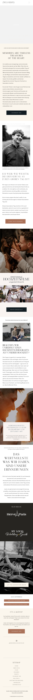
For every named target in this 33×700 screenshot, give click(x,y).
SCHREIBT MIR (17, 676)
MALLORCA (16, 678)
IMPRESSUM (17, 682)
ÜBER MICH (16, 668)
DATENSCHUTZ (17, 684)
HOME (16, 666)
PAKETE (16, 674)
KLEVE (7, 691)
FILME (16, 670)
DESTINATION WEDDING (16, 680)
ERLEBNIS (16, 672)
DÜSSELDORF (16, 691)
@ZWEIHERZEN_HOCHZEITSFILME (16, 643)
